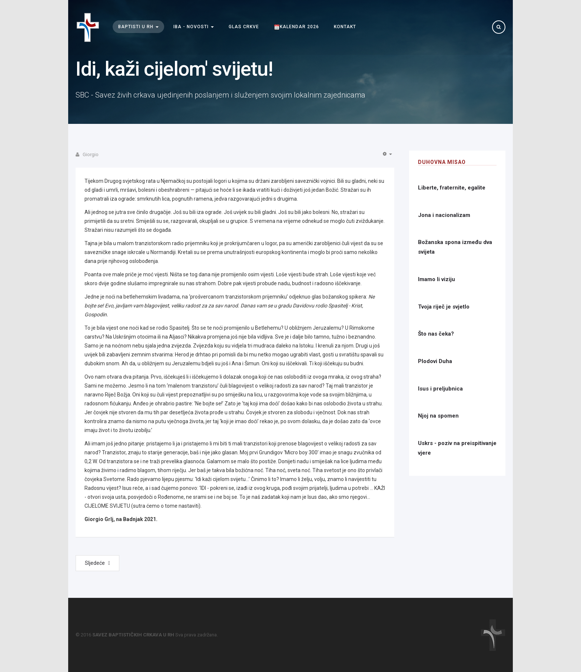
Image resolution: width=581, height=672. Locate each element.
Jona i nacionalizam (444, 215)
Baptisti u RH (138, 27)
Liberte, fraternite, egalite (451, 187)
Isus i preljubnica (440, 388)
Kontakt (345, 27)
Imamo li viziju (436, 279)
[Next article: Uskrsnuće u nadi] (97, 563)
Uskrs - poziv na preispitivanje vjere (457, 448)
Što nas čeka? (436, 333)
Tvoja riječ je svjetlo (443, 306)
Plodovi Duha (435, 361)
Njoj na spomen (438, 415)
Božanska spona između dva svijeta (455, 247)
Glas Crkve (244, 27)
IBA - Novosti (193, 27)
